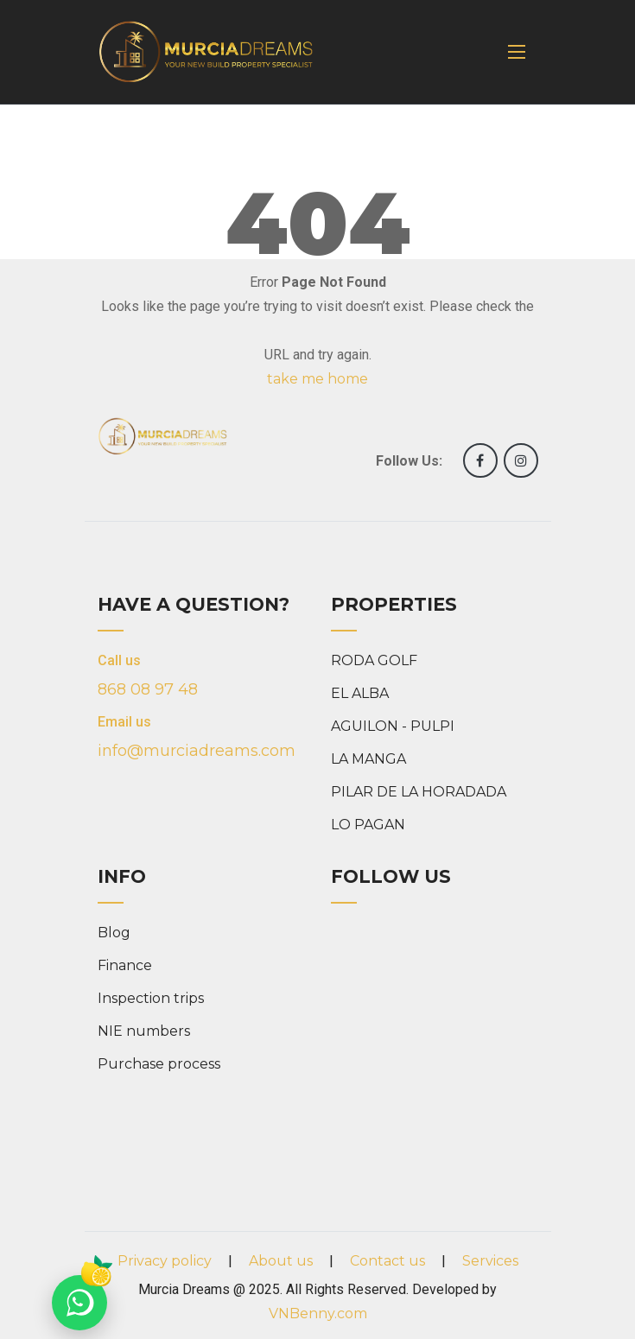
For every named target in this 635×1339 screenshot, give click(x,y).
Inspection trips (151, 998)
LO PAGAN (368, 824)
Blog (114, 932)
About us (281, 1261)
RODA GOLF (374, 660)
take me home (317, 379)
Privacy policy (164, 1261)
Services (490, 1261)
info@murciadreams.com (196, 750)
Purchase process (159, 1064)
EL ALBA (360, 693)
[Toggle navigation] (516, 51)
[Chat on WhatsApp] (79, 1302)
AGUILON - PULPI (392, 726)
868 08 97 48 (148, 689)
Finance (125, 965)
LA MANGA (368, 759)
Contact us (387, 1261)
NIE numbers (144, 1031)
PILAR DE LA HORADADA (418, 792)
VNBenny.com (318, 1313)
